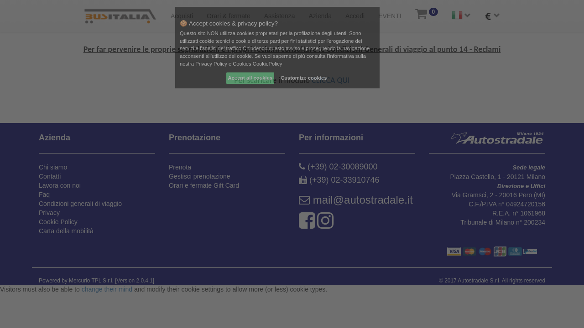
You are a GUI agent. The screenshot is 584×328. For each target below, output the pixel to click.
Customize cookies (304, 78)
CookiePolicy (267, 64)
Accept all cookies (250, 78)
